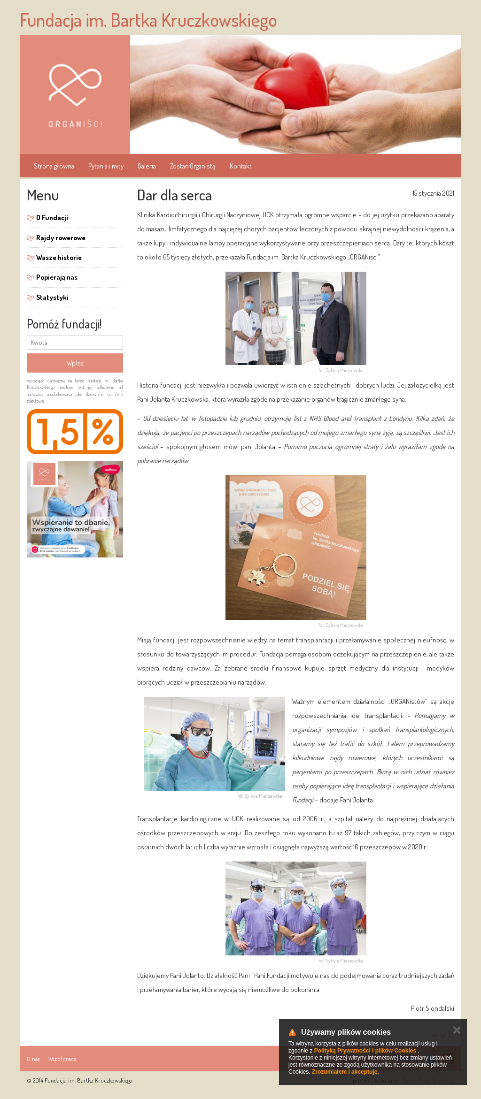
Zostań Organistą (193, 165)
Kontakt (241, 165)
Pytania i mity (106, 165)
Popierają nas (57, 277)
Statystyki (52, 297)
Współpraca (62, 1058)
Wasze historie (59, 257)
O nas (33, 1058)
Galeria (147, 165)
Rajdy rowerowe (60, 237)
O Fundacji (52, 217)
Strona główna (54, 165)
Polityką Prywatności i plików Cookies (365, 1050)
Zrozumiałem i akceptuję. (345, 1071)
